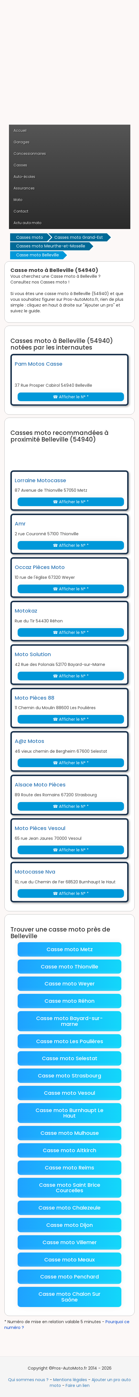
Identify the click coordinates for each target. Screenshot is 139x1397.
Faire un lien (78, 1385)
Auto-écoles (24, 176)
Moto (18, 199)
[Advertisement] (69, 65)
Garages (21, 142)
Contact (21, 211)
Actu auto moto (27, 222)
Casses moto (29, 237)
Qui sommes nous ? (28, 1380)
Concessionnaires (30, 153)
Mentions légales (70, 1380)
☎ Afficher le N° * (71, 397)
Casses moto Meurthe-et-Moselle (50, 246)
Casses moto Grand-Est (78, 237)
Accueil (20, 130)
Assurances (24, 188)
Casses (20, 165)
